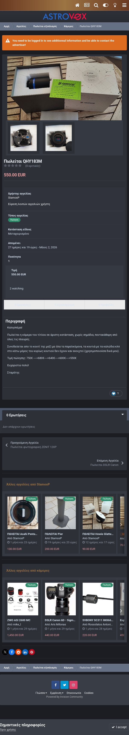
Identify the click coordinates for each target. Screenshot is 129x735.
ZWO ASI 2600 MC (18, 620)
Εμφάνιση (56, 692)
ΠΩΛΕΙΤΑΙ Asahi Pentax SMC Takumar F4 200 (35, 534)
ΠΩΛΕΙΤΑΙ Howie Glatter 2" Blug (102, 534)
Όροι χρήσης (8, 729)
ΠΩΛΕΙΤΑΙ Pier (54, 534)
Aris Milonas (58, 624)
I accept (119, 727)
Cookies (88, 692)
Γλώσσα (41, 692)
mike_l (17, 624)
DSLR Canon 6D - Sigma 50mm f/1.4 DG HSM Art (75, 620)
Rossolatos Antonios (101, 624)
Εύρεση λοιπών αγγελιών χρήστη (29, 204)
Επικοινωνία (74, 692)
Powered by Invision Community (64, 696)
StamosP (13, 197)
